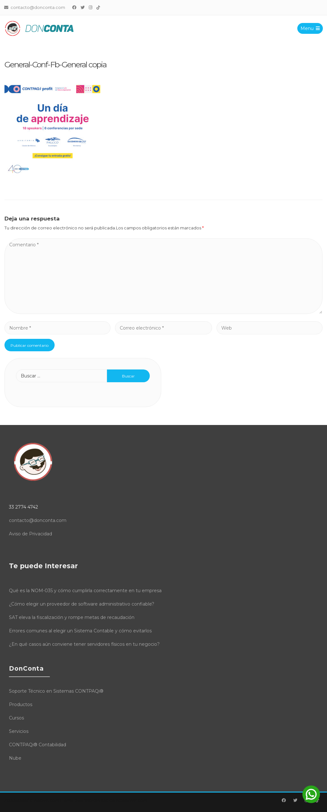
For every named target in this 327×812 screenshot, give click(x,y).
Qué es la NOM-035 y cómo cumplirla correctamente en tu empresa (85, 590)
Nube (15, 758)
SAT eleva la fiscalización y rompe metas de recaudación (71, 617)
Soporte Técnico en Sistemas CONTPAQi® (56, 691)
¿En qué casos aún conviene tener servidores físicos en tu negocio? (84, 644)
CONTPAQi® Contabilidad (37, 745)
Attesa (11, 800)
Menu (309, 28)
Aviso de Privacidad (30, 534)
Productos (20, 704)
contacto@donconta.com (37, 520)
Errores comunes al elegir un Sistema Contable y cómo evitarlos (80, 631)
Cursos (16, 718)
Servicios (18, 731)
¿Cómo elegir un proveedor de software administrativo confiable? (81, 604)
